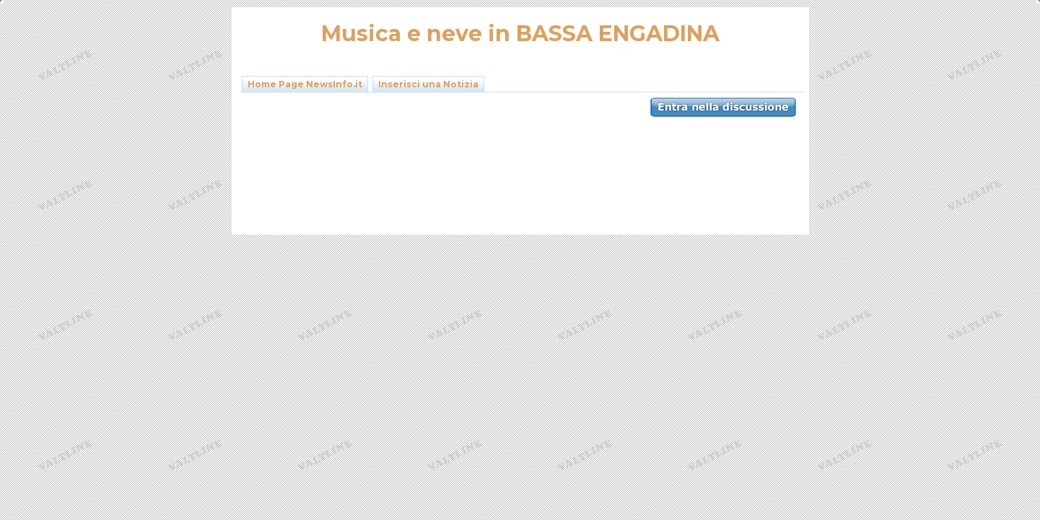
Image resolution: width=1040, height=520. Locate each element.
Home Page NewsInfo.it (305, 84)
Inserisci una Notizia (428, 84)
